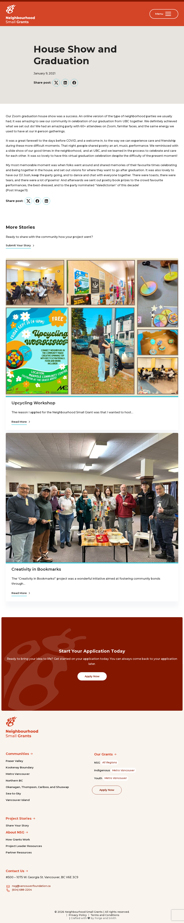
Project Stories (18, 819)
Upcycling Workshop (33, 403)
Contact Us (15, 871)
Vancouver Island (18, 800)
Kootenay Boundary (20, 767)
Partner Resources (19, 852)
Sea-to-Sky (13, 793)
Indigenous (115, 770)
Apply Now (92, 676)
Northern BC (14, 780)
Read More (21, 421)
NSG (106, 762)
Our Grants (103, 754)
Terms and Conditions (105, 915)
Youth (111, 778)
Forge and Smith (105, 918)
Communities (17, 754)
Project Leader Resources (24, 846)
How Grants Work (18, 839)
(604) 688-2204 (22, 889)
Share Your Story (17, 825)
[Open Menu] (168, 14)
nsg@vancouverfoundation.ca (31, 886)
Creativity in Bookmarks (36, 569)
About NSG (15, 832)
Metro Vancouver (18, 774)
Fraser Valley (14, 761)
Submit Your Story (20, 245)
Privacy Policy (78, 915)
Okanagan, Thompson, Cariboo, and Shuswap (37, 787)
